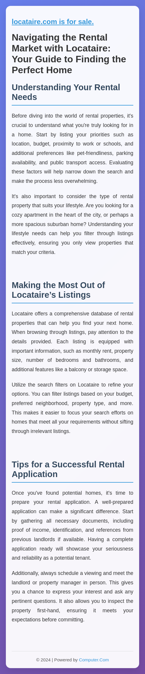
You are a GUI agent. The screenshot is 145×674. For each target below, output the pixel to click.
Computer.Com (94, 659)
